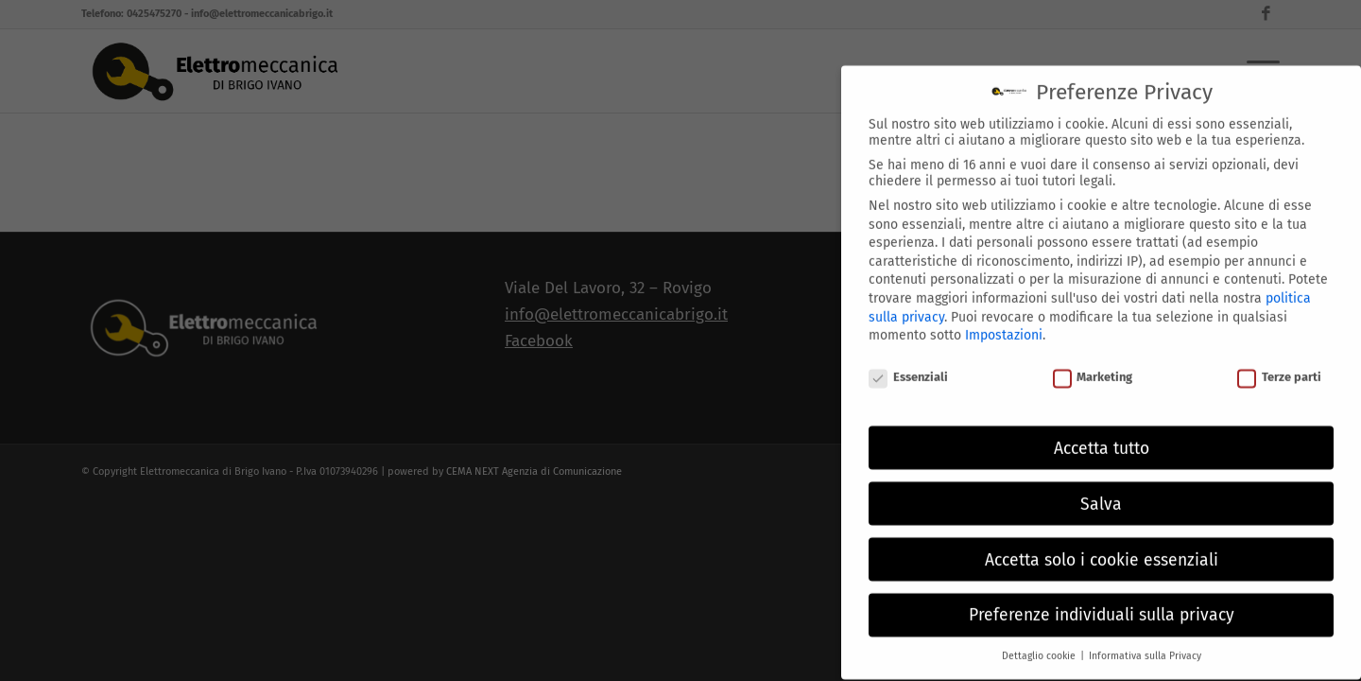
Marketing (1093, 365)
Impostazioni (1003, 324)
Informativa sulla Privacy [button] (1145, 644)
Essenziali (908, 365)
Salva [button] (1101, 492)
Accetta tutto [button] (1101, 436)
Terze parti (1279, 365)
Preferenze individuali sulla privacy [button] (1101, 604)
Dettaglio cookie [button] (1040, 644)
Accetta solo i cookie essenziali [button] (1101, 548)
